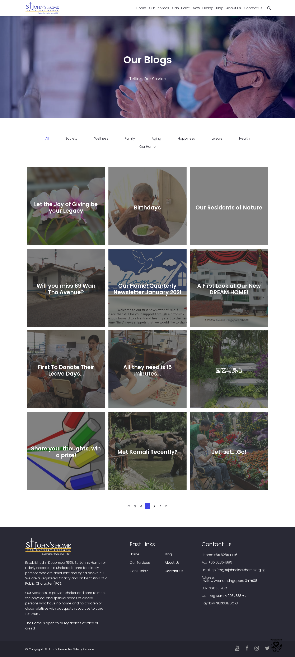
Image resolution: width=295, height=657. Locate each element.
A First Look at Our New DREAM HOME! (229, 289)
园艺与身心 (229, 370)
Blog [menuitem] (219, 8)
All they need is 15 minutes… (147, 370)
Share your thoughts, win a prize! (66, 452)
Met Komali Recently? (147, 452)
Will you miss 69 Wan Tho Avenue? (66, 289)
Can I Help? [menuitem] (181, 8)
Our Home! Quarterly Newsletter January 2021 (147, 289)
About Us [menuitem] (233, 8)
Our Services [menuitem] (159, 8)
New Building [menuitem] (203, 8)
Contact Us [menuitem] (253, 8)
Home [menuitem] (141, 8)
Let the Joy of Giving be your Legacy (66, 207)
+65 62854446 (225, 555)
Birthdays (147, 207)
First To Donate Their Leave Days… (66, 370)
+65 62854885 (220, 562)
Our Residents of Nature (229, 207)
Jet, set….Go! (229, 452)
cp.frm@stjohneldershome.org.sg (238, 570)
